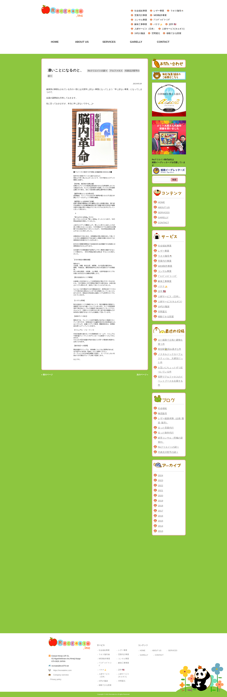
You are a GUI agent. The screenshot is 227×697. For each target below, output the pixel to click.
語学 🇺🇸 (172, 24)
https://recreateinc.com (62, 670)
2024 (160, 475)
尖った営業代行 (166, 427)
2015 (160, 521)
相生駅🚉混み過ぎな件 (169, 349)
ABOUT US (164, 207)
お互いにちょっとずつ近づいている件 (170, 369)
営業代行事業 (140, 15)
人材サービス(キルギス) (173, 29)
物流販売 (162, 413)
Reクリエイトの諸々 (97, 70)
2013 (160, 531)
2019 (160, 500)
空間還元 (156, 33)
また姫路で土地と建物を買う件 (170, 342)
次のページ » (142, 374)
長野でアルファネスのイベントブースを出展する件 (170, 380)
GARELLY (163, 217)
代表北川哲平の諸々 (168, 452)
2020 (160, 495)
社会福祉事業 (140, 10)
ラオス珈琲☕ (177, 10)
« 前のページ (47, 374)
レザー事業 (159, 10)
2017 (160, 510)
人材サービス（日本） (144, 29)
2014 (160, 526)
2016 (160, 516)
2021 (160, 490)
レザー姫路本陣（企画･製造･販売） (171, 420)
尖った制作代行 (166, 432)
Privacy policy (55, 679)
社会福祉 (162, 408)
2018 (160, 505)
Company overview (61, 675)
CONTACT (163, 222)
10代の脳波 (139, 33)
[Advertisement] (169, 583)
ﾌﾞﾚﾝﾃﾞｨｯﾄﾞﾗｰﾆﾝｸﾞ (162, 20)
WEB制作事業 (160, 15)
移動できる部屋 (173, 33)
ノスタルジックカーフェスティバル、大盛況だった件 (170, 358)
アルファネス (116, 70)
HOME (161, 202)
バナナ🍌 (158, 24)
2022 (160, 485)
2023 (160, 480)
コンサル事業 (140, 20)
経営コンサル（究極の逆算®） (170, 439)
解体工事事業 (140, 24)
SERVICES (163, 212)
